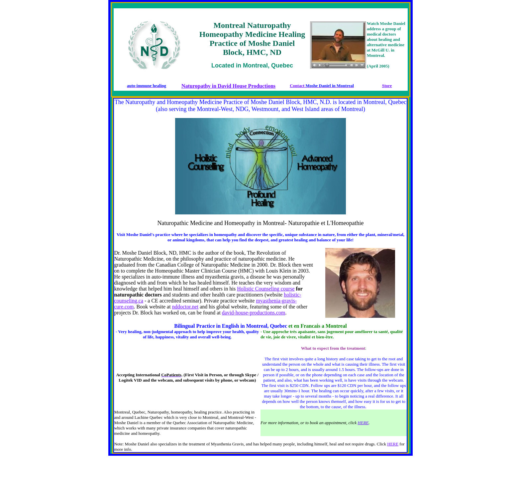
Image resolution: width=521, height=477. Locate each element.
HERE (363, 422)
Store (387, 85)
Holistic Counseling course (265, 289)
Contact (304, 85)
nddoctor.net (185, 306)
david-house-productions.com (253, 312)
